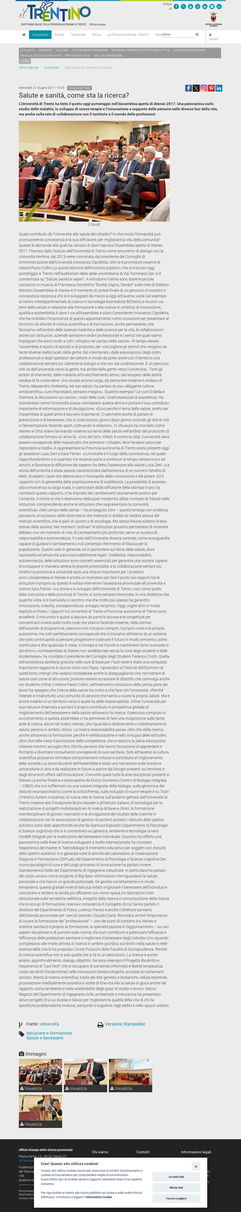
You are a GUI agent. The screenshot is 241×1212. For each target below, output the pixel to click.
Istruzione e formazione (90, 50)
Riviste (59, 35)
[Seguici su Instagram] (198, 6)
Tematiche (78, 35)
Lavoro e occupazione (189, 50)
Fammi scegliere (176, 1198)
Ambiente (45, 50)
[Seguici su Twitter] (183, 6)
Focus (96, 35)
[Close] (196, 1166)
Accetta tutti (176, 1176)
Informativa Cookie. (99, 1197)
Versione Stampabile (125, 1024)
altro (25, 61)
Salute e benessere (108, 55)
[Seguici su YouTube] (191, 6)
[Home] (24, 34)
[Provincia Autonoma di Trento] (213, 19)
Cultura (62, 50)
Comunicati (40, 35)
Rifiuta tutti (176, 1187)
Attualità (28, 50)
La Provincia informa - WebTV (128, 35)
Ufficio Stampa (29, 67)
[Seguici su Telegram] (212, 6)
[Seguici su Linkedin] (205, 6)
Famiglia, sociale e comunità (41, 55)
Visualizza (31, 1088)
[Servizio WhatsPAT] (219, 6)
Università (49, 1024)
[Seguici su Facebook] (176, 6)
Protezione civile (77, 55)
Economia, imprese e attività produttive (140, 50)
